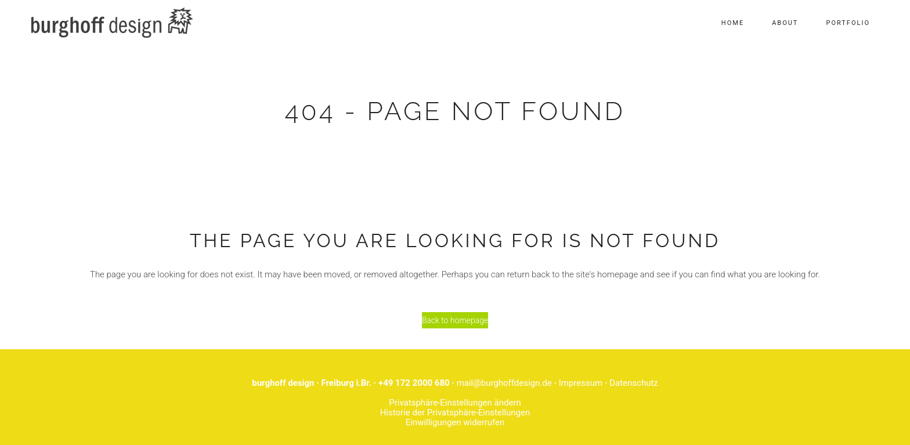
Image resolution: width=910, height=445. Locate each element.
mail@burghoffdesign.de (504, 383)
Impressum (580, 383)
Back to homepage (455, 320)
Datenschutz (633, 383)
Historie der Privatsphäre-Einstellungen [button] (455, 412)
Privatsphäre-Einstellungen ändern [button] (455, 402)
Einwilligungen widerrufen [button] (455, 422)
